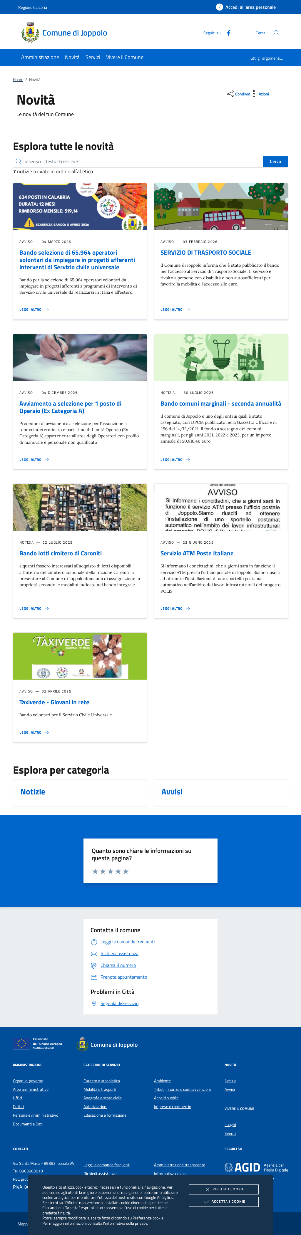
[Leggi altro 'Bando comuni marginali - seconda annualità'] (175, 459)
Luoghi (230, 1124)
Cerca (275, 161)
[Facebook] (226, 32)
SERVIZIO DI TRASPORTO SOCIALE (205, 252)
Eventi (230, 1133)
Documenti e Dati (28, 1124)
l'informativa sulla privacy (125, 1223)
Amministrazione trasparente (179, 1165)
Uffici (17, 1098)
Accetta (223, 1202)
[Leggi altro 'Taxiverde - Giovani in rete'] (34, 732)
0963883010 (31, 1171)
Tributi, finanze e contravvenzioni (182, 1089)
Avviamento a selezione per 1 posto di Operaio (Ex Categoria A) (70, 407)
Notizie (230, 1081)
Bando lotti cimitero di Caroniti (60, 553)
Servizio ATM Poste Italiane (197, 553)
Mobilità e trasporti (99, 1089)
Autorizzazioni (95, 1106)
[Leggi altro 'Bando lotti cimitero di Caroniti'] (34, 608)
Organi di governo (28, 1081)
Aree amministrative (31, 1089)
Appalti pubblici (166, 1098)
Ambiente (162, 1081)
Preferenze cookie (148, 1218)
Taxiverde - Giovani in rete (54, 702)
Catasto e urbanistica (101, 1081)
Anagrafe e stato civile (102, 1098)
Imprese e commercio (172, 1106)
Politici (18, 1106)
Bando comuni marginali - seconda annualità (220, 403)
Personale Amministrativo (35, 1115)
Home (18, 79)
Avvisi (230, 1089)
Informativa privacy (171, 1173)
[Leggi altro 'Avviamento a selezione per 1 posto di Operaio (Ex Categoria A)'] (34, 459)
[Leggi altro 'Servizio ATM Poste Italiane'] (175, 608)
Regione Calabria (32, 7)
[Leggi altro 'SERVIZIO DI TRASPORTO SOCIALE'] (175, 309)
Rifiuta (223, 1189)
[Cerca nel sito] (276, 32)
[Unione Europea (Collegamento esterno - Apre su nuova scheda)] (39, 1044)
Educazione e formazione (104, 1115)
